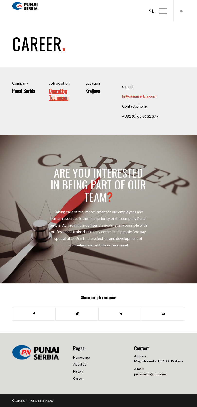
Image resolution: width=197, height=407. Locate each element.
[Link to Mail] (181, 11)
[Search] (149, 11)
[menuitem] (149, 11)
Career (78, 378)
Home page (81, 357)
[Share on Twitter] (77, 313)
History (78, 371)
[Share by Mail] (163, 313)
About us (79, 364)
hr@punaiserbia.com (139, 96)
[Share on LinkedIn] (120, 313)
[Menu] (160, 11)
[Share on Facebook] (33, 313)
